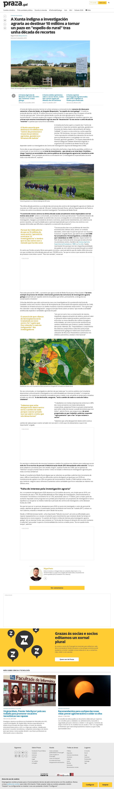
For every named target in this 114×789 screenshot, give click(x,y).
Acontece (69, 757)
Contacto (34, 753)
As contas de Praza (54, 760)
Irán (65, 10)
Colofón (34, 757)
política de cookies (13, 784)
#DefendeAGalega (55, 10)
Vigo (85, 763)
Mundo (69, 763)
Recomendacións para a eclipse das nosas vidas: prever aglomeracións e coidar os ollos (80, 712)
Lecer (68, 761)
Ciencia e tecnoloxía (16, 15)
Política (69, 751)
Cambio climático (9, 10)
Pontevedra (87, 759)
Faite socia (102, 2)
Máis (89, 10)
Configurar (90, 785)
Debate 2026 (78, 10)
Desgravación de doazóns (56, 762)
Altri (70, 10)
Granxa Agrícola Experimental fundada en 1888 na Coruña (72, 243)
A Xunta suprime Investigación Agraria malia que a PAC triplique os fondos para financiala (76, 97)
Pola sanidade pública (24, 10)
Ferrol (86, 753)
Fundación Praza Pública (39, 751)
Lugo (85, 755)
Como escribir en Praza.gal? (54, 755)
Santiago (86, 761)
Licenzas (34, 755)
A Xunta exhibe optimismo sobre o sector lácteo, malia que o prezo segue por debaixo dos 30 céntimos (53, 97)
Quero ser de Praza (67, 659)
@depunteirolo (23, 36)
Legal (33, 759)
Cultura (69, 759)
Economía (69, 765)
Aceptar (105, 785)
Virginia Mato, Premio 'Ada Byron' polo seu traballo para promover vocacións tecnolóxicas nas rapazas (24, 714)
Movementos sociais (73, 767)
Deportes (69, 753)
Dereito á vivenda (41, 10)
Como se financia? (54, 758)
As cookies (35, 761)
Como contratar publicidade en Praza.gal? (56, 751)
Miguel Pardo (14, 36)
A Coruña (18, 708)
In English (34, 763)
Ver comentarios (57, 588)
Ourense (86, 757)
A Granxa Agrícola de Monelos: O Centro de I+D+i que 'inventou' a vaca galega (29, 97)
